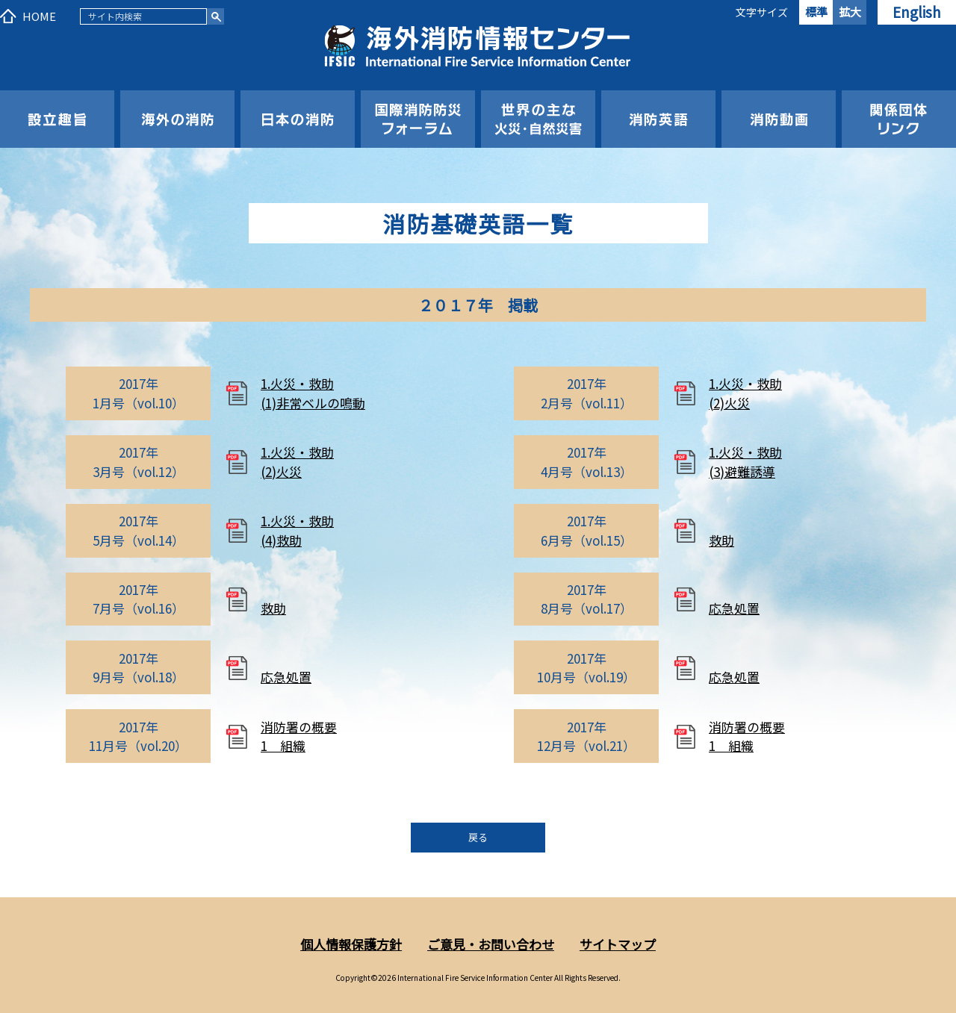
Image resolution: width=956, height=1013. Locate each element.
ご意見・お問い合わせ (490, 944)
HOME (39, 16)
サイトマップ (618, 944)
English (917, 11)
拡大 (850, 11)
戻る (478, 837)
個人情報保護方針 (351, 944)
